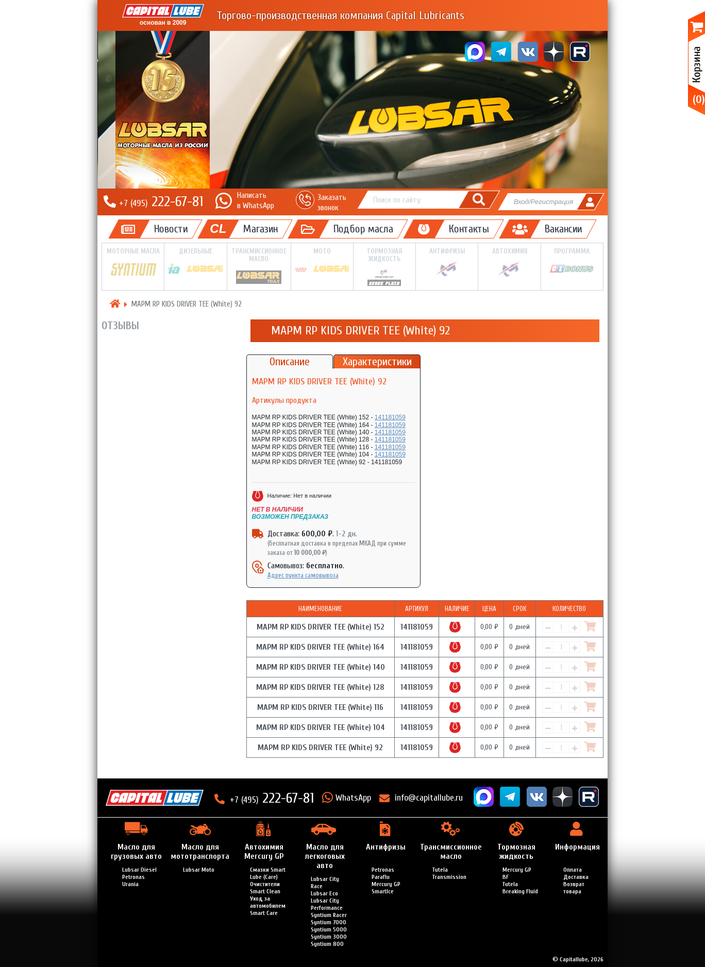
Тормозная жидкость (384, 266)
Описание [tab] (290, 361)
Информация (577, 847)
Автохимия (509, 262)
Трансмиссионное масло (259, 266)
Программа (572, 262)
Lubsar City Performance (327, 904)
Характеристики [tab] (377, 361)
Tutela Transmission (449, 873)
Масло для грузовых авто (136, 851)
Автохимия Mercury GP (263, 851)
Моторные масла (133, 263)
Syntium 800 (327, 943)
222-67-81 (161, 201)
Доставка (576, 876)
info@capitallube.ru (429, 797)
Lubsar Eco (324, 893)
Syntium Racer (329, 915)
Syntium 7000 (328, 922)
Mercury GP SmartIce (386, 887)
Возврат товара (573, 887)
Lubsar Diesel (139, 869)
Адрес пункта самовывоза (303, 575)
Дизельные (195, 262)
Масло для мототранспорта (200, 851)
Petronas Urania (133, 880)
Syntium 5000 (329, 929)
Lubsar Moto (198, 869)
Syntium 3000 (329, 936)
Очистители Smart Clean (265, 887)
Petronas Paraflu (383, 873)
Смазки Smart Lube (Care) (268, 873)
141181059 (390, 417)
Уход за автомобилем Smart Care (268, 906)
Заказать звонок (331, 202)
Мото (322, 262)
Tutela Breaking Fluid (520, 887)
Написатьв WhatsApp (255, 200)
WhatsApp (353, 797)
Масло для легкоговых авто (325, 856)
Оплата (572, 869)
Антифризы (447, 262)
